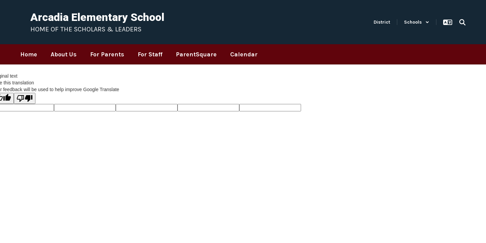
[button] (416, 22)
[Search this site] (462, 22)
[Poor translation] (24, 98)
